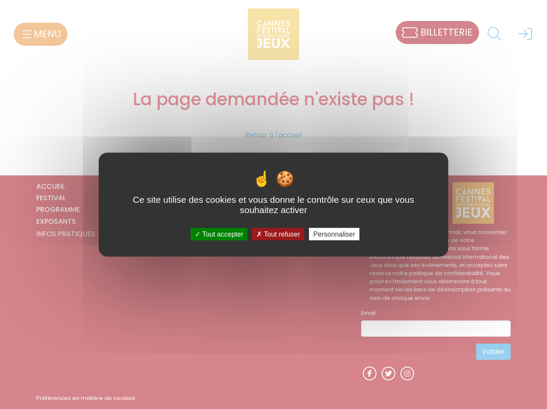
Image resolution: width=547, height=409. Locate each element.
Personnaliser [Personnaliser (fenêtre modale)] (334, 233)
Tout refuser (278, 233)
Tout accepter (219, 233)
